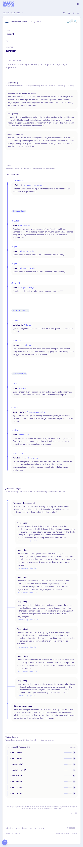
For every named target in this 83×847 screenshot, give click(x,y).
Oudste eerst (13, 175)
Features (33, 828)
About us (41, 828)
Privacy (7, 833)
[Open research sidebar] (4, 842)
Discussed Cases (21, 828)
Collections (9, 828)
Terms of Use (16, 833)
